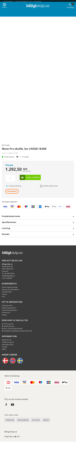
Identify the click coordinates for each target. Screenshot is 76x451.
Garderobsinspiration (9, 310)
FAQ (3, 297)
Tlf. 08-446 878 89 (8, 273)
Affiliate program (8, 342)
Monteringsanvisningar (10, 287)
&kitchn (46, 420)
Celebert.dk (10, 420)
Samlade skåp (7, 292)
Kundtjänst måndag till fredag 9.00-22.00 (18, 331)
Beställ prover (7, 340)
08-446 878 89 (37, 2)
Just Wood (36, 420)
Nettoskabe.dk (22, 420)
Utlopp (4, 315)
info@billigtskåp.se (8, 276)
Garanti (4, 294)
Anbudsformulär (7, 345)
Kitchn (5, 145)
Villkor (4, 349)
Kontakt (4, 347)
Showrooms (6, 313)
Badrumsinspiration (9, 308)
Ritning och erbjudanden (10, 289)
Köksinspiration (7, 306)
